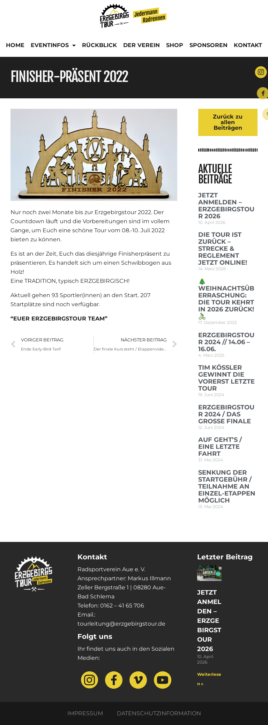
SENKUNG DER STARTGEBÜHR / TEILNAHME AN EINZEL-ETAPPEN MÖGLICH (226, 486)
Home (15, 45)
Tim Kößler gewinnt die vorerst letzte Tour (226, 378)
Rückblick (99, 45)
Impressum (85, 713)
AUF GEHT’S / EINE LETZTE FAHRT (220, 447)
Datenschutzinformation (159, 713)
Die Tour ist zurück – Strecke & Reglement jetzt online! (222, 248)
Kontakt (248, 45)
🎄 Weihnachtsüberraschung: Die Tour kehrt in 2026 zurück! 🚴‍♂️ (226, 299)
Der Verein (141, 45)
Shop (174, 45)
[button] (15, 709)
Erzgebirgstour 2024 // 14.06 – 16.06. (226, 342)
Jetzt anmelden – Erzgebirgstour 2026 (226, 205)
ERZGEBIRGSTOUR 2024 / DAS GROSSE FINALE (226, 414)
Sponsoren (208, 45)
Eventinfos (53, 45)
